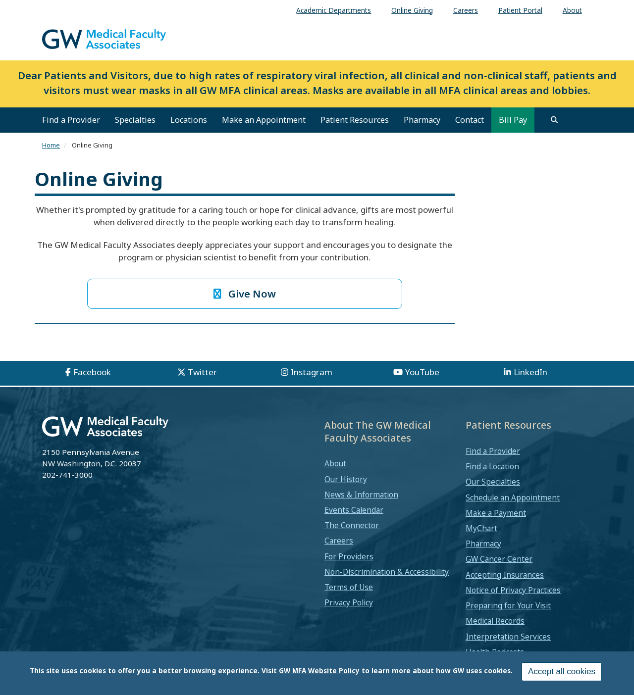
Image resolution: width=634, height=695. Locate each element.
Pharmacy (422, 119)
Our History (345, 479)
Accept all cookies (561, 672)
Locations (188, 119)
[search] (554, 119)
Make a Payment (496, 513)
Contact (469, 119)
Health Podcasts (495, 652)
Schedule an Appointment (513, 497)
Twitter (202, 372)
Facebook (92, 372)
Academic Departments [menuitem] (333, 10)
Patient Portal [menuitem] (520, 10)
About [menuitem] (572, 10)
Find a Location (492, 466)
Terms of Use (348, 587)
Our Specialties (493, 482)
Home (51, 145)
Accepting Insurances (505, 575)
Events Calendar (353, 510)
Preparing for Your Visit (508, 605)
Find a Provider (71, 119)
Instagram (311, 372)
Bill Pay (513, 119)
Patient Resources (354, 119)
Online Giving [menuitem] (412, 10)
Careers (338, 541)
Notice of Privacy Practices (513, 590)
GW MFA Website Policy (319, 671)
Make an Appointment (264, 119)
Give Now (244, 293)
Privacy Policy (348, 602)
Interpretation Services (508, 637)
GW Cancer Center (499, 559)
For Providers (348, 556)
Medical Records (495, 621)
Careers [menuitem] (465, 10)
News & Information (361, 494)
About (335, 463)
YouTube (422, 372)
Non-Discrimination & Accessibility (386, 572)
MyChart (481, 528)
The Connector (351, 525)
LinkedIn (530, 372)
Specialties (135, 119)
